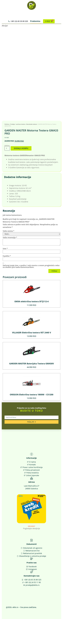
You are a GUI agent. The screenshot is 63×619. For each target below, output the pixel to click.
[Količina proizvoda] (7, 148)
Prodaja (12, 124)
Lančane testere (20, 124)
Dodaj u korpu (21, 148)
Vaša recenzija (10, 237)
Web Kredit (31, 526)
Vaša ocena (8, 231)
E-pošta (7, 256)
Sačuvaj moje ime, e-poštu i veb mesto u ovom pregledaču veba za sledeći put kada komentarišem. (31, 266)
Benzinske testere (31, 124)
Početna (7, 124)
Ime (5, 248)
